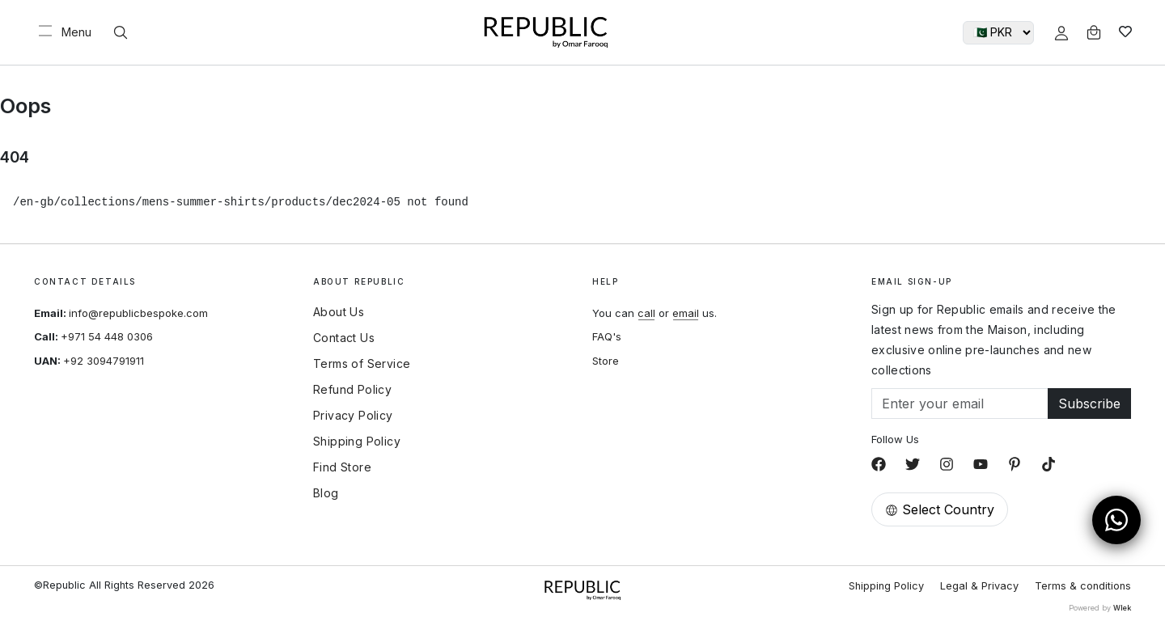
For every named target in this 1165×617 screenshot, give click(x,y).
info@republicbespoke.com (138, 312)
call (646, 312)
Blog (326, 493)
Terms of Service (361, 363)
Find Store (342, 467)
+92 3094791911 (103, 360)
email (685, 312)
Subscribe (1089, 403)
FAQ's (606, 336)
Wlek (1122, 607)
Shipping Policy (356, 441)
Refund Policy (352, 389)
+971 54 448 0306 (107, 336)
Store (605, 360)
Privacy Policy (353, 415)
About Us (338, 312)
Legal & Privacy (979, 586)
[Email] (959, 403)
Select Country (939, 509)
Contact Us (344, 338)
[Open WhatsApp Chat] (1116, 520)
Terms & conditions (1083, 586)
